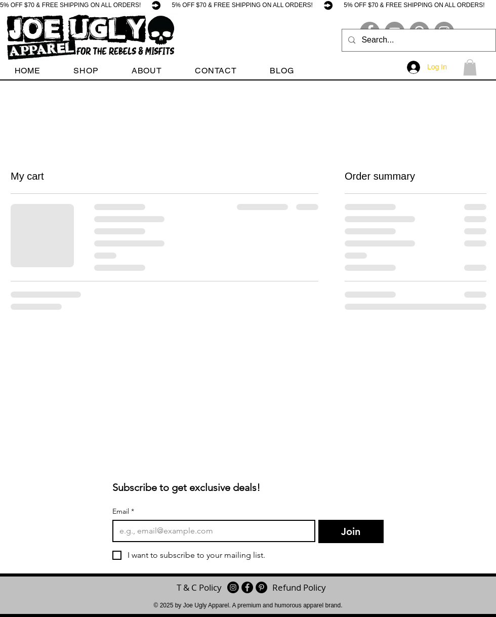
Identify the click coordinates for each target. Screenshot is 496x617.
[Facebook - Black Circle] (247, 587)
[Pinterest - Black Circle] (261, 587)
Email (123, 511)
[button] (86, 70)
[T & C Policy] (199, 588)
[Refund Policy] (299, 588)
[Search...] (417, 40)
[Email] (210, 531)
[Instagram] (233, 587)
